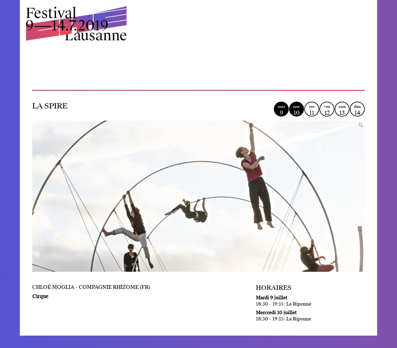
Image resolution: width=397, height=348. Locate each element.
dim (357, 110)
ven (327, 110)
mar (281, 110)
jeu (311, 110)
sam (342, 110)
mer (296, 110)
